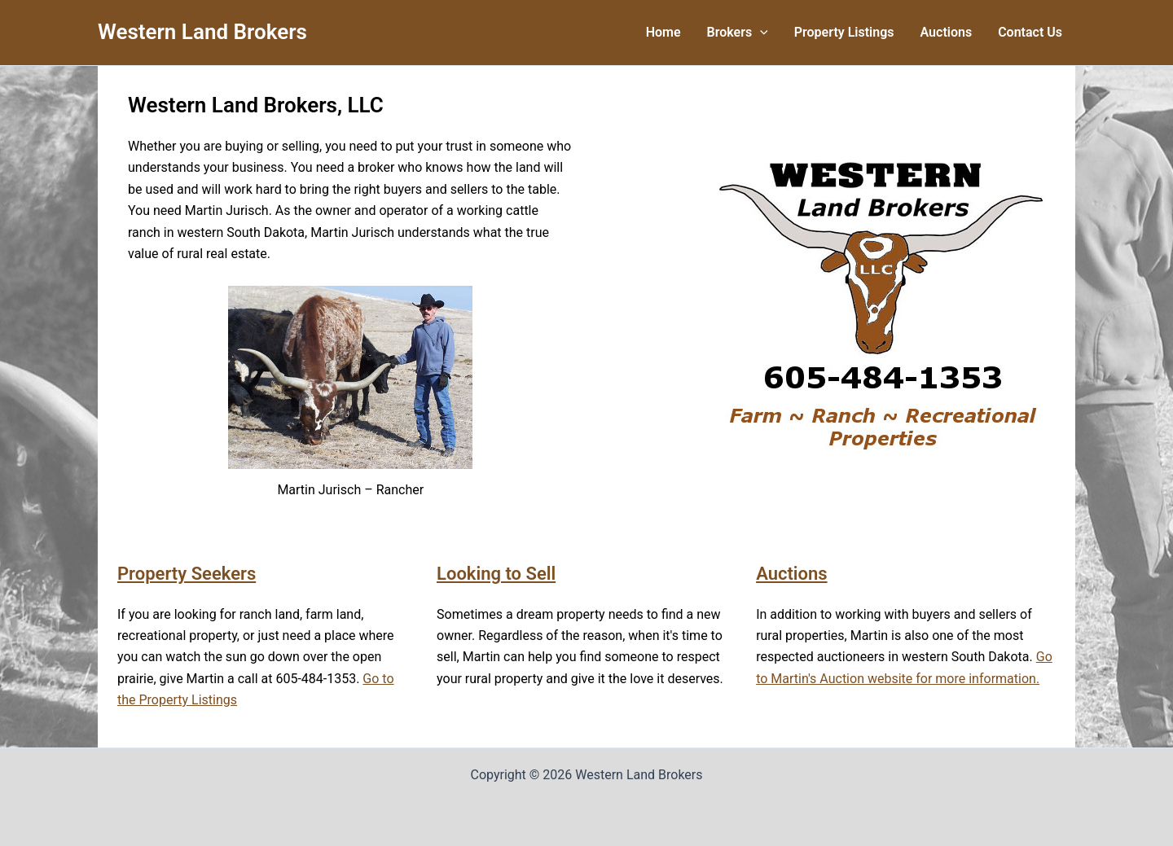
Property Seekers (186, 573)
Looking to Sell (496, 573)
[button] (760, 32)
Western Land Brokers (202, 32)
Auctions (791, 573)
